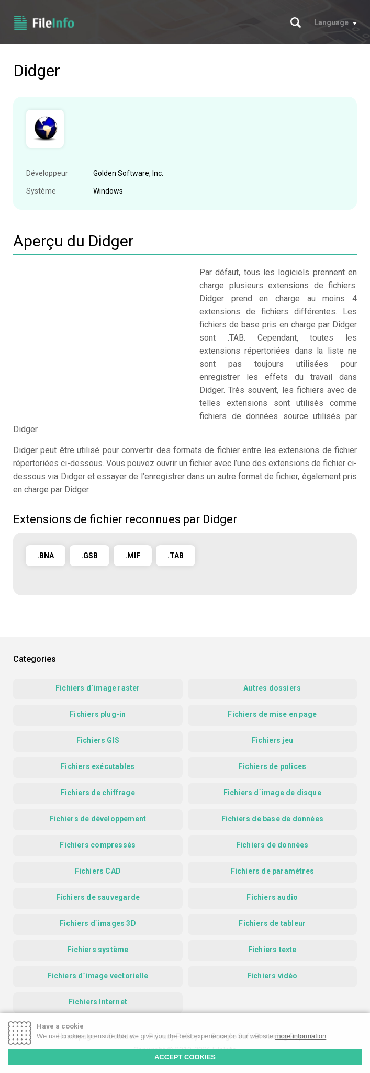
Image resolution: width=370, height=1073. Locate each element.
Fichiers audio (272, 897)
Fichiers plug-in (98, 714)
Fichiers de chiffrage (98, 792)
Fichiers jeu (272, 740)
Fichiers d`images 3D (98, 923)
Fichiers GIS (97, 740)
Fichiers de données (272, 845)
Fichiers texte (272, 949)
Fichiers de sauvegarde (98, 897)
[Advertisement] (101, 339)
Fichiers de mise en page (272, 714)
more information (301, 1036)
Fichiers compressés (98, 845)
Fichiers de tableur (272, 923)
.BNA (45, 555)
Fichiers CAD (98, 871)
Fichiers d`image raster (97, 688)
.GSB (89, 555)
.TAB (175, 555)
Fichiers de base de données (272, 819)
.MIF (132, 555)
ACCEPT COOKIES (185, 1057)
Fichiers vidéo (272, 976)
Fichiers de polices (272, 766)
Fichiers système (97, 949)
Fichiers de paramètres (272, 871)
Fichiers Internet (98, 1002)
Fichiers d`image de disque (272, 792)
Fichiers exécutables (97, 766)
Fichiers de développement (97, 819)
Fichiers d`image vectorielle (97, 976)
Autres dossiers (272, 688)
